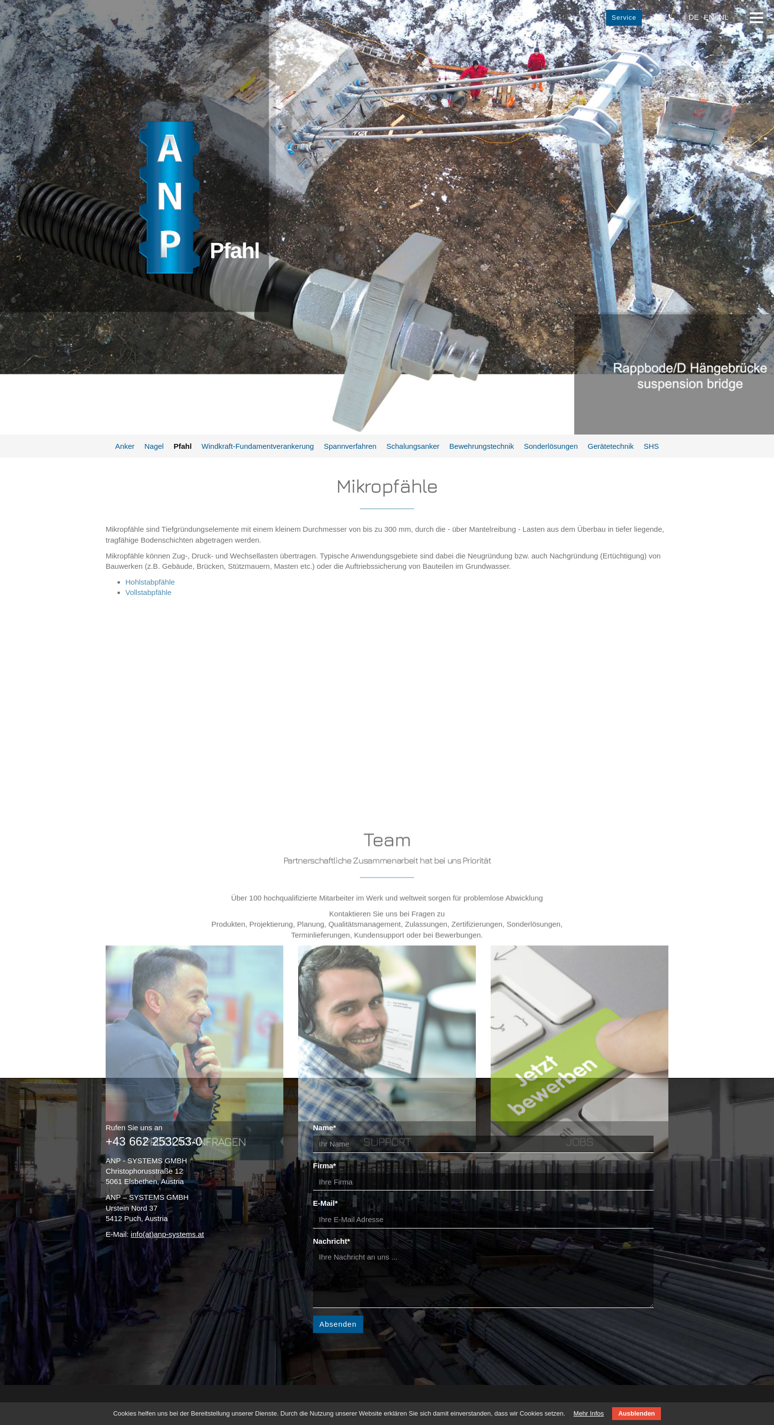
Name (324, 1127)
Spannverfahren (350, 446)
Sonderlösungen (551, 446)
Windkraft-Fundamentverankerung (257, 446)
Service (624, 17)
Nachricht (331, 1241)
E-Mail (325, 1203)
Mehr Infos (589, 1413)
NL (724, 17)
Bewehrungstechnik (481, 446)
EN (709, 17)
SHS (651, 446)
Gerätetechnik (610, 446)
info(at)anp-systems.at (167, 1234)
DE (694, 17)
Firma (324, 1165)
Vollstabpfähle (148, 592)
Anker (124, 446)
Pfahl (183, 446)
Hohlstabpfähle (150, 582)
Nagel (153, 446)
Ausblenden (636, 1413)
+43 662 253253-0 (154, 1141)
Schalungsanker (413, 446)
